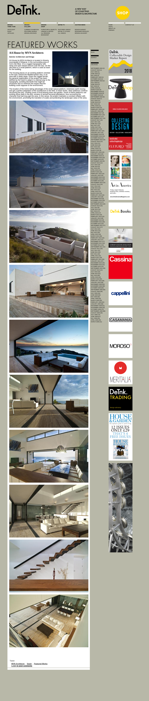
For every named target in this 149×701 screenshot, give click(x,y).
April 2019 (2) (95, 88)
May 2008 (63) (95, 318)
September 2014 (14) (98, 182)
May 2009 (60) (95, 297)
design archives (30, 33)
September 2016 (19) (98, 139)
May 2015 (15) (95, 168)
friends (111, 30)
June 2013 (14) (96, 209)
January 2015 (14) (97, 175)
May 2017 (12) (95, 125)
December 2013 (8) (97, 198)
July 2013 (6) (95, 207)
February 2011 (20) (97, 259)
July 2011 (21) (95, 250)
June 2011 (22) (96, 252)
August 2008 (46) (97, 313)
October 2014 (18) (97, 180)
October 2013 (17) (97, 202)
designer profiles (82, 31)
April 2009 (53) (96, 298)
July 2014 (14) (95, 186)
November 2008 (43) (98, 307)
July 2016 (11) (95, 143)
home (110, 25)
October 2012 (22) (97, 223)
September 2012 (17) (98, 225)
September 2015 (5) (98, 161)
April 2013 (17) (96, 213)
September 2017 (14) (98, 118)
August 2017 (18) (97, 120)
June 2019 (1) (95, 84)
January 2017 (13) (97, 132)
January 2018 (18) (97, 111)
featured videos (64, 29)
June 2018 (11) (96, 102)
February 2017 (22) (97, 131)
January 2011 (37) (97, 261)
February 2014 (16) (97, 195)
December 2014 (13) (98, 177)
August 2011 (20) (97, 248)
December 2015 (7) (97, 156)
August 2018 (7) (96, 98)
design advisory (81, 33)
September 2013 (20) (98, 204)
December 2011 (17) (98, 241)
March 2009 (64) (96, 300)
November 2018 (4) (97, 93)
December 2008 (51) (98, 305)
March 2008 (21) (96, 322)
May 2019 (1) (95, 86)
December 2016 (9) (97, 134)
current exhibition (31, 29)
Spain (29, 664)
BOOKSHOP (45, 35)
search (94, 57)
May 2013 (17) (95, 211)
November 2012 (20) (98, 222)
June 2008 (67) (96, 316)
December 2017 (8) (97, 113)
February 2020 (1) (97, 77)
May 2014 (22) (95, 189)
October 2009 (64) (97, 288)
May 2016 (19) (95, 147)
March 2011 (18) (96, 257)
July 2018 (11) (95, 100)
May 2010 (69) (95, 275)
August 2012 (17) (97, 227)
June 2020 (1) (95, 73)
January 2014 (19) (97, 197)
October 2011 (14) (97, 245)
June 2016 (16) (96, 145)
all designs (45, 33)
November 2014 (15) (98, 179)
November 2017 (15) (98, 114)
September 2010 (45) (98, 268)
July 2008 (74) (95, 314)
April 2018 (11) (96, 106)
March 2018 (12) (96, 107)
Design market (80, 29)
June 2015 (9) (95, 166)
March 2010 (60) (96, 279)
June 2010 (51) (96, 273)
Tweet (12, 661)
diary (9, 31)
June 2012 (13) (96, 230)
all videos (62, 33)
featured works (30, 31)
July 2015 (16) (95, 164)
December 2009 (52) (98, 284)
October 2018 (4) (97, 95)
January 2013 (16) (97, 218)
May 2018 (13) (95, 104)
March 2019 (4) (96, 89)
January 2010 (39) (97, 282)
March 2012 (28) (96, 236)
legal (110, 26)
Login (13, 666)
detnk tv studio (64, 31)
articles (10, 33)
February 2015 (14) (97, 173)
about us (111, 28)
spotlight (11, 29)
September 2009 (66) (98, 289)
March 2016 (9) (96, 150)
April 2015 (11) (96, 170)
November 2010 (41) (98, 264)
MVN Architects (18, 664)
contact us (129, 25)
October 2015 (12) (97, 159)
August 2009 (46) (97, 291)
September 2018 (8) (98, 97)
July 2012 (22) (95, 229)
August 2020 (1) (96, 70)
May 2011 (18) (95, 254)
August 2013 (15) (97, 205)
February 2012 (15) (97, 238)
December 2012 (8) (97, 220)
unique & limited (47, 31)
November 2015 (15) (98, 157)
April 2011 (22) (96, 255)
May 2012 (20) (95, 232)
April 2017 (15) (96, 127)
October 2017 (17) (97, 116)
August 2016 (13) (97, 141)
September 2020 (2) (98, 68)
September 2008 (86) (98, 311)
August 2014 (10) (97, 184)
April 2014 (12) (96, 191)
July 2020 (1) (95, 72)
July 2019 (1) (95, 82)
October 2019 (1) (97, 79)
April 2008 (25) (96, 320)
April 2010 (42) (96, 277)
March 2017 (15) (96, 129)
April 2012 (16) (96, 234)
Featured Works (40, 664)
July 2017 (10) (95, 122)
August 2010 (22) (97, 270)
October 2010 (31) (97, 266)
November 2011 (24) (98, 243)
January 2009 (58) (97, 304)
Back (93, 52)
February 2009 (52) (97, 302)
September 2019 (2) (98, 81)
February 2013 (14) (97, 216)
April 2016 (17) (96, 148)
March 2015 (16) (96, 172)
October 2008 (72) (97, 309)
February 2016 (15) (97, 152)
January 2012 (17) (97, 239)
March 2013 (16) (96, 214)
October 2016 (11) (97, 138)
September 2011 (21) (98, 247)
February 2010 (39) (97, 280)
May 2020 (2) (95, 75)
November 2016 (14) (98, 136)
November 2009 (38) (98, 286)
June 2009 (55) (96, 295)
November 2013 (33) (98, 200)
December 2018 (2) (97, 91)
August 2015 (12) (97, 163)
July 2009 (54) (95, 293)
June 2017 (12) (96, 123)
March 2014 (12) (96, 193)
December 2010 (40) (98, 263)
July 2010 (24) (95, 272)
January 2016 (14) (97, 154)
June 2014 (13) (96, 188)
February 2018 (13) (97, 109)
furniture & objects (49, 29)
